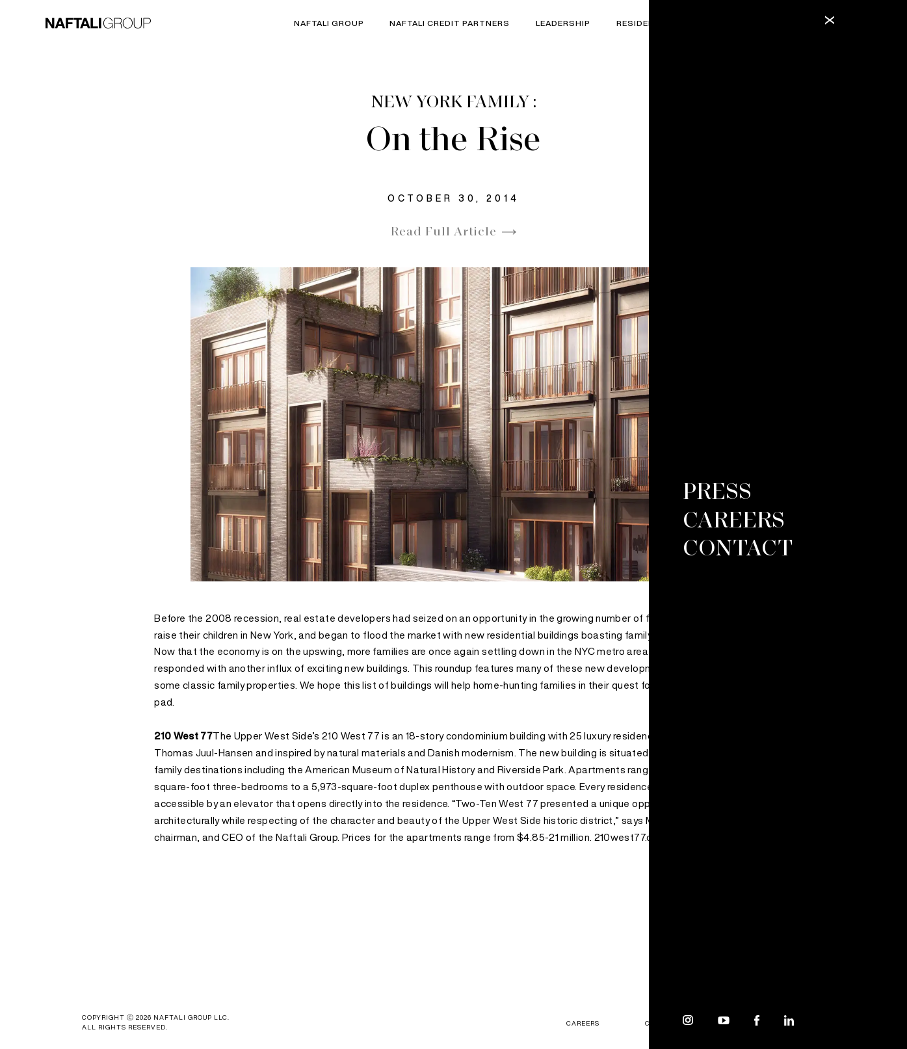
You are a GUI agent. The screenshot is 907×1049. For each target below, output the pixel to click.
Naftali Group (329, 24)
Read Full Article (444, 232)
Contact (662, 1023)
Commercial (730, 24)
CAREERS (582, 1023)
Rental (802, 24)
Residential (645, 24)
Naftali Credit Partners (449, 24)
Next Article (751, 968)
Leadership (563, 24)
